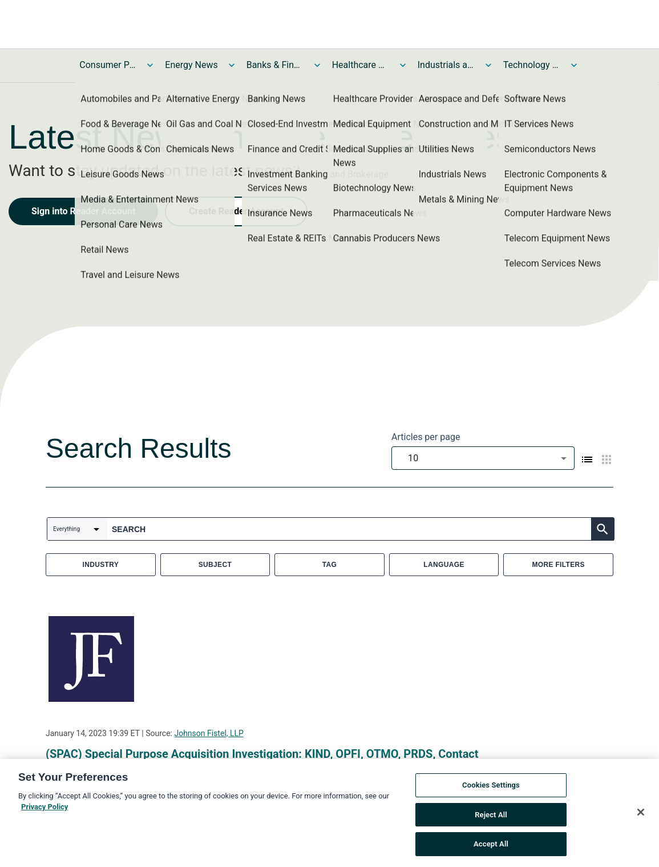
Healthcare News (360, 64)
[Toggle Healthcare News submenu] (403, 65)
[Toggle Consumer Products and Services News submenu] (150, 65)
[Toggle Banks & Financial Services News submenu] (317, 65)
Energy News (191, 64)
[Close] (640, 813)
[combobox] (483, 458)
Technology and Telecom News (531, 64)
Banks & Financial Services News (275, 64)
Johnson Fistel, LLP (208, 733)
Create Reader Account (236, 211)
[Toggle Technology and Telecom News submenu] (574, 65)
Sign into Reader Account (83, 211)
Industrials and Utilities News (446, 64)
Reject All (491, 816)
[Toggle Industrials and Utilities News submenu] (488, 65)
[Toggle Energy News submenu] (231, 65)
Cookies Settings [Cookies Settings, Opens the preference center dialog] (491, 786)
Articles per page (425, 436)
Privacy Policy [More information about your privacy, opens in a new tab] (44, 808)
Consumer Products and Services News (107, 64)
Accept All (491, 845)
